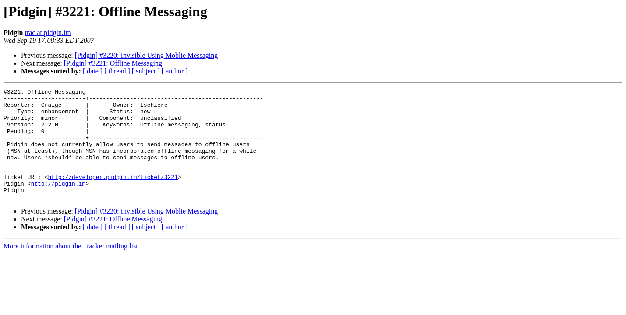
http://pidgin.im (58, 203)
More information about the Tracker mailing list (71, 267)
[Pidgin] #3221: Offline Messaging (113, 63)
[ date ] (93, 71)
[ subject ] (146, 71)
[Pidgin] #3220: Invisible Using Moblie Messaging (146, 55)
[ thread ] (117, 71)
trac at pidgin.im (48, 32)
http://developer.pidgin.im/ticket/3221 (112, 195)
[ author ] (175, 71)
